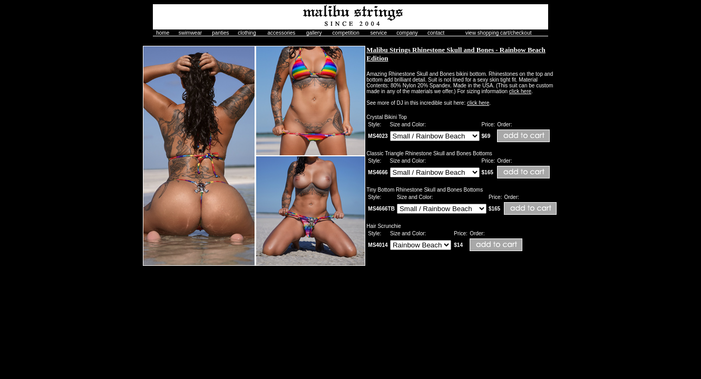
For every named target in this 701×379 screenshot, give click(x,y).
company (407, 33)
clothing (247, 33)
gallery (314, 33)
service (378, 33)
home (162, 33)
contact (435, 33)
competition (346, 33)
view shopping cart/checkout (498, 33)
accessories (282, 33)
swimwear (190, 33)
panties (220, 33)
